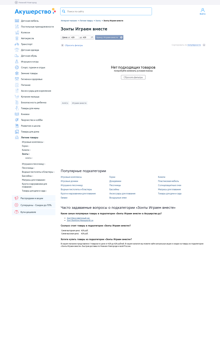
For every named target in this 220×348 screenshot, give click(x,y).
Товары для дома (26, 131)
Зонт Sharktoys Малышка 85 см (80, 220)
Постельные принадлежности (34, 26)
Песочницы (28, 168)
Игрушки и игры (26, 61)
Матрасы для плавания (34, 180)
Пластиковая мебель (168, 181)
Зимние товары (26, 73)
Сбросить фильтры (72, 45)
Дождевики (115, 181)
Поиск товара (64, 11)
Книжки (21, 114)
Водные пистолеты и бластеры (38, 172)
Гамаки (64, 197)
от (68, 37)
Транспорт (23, 44)
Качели (26, 150)
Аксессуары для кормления (32, 90)
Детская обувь (25, 55)
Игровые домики (69, 181)
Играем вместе (79, 103)
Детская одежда (26, 49)
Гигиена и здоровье (28, 79)
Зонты (26, 154)
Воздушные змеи (118, 197)
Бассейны (27, 176)
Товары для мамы (26, 108)
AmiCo (29, 158)
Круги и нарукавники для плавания (78, 193)
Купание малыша (26, 96)
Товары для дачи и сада (34, 190)
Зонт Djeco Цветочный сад (78, 218)
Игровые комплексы (33, 142)
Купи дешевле (25, 211)
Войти (203, 11)
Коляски (22, 32)
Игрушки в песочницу (33, 164)
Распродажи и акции (28, 198)
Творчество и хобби (28, 119)
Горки (25, 146)
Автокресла (24, 38)
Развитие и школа (27, 125)
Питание (22, 84)
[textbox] (106, 11)
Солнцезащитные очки (169, 185)
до (80, 37)
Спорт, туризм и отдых (29, 67)
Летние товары (26, 137)
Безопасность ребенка (30, 102)
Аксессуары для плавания (122, 193)
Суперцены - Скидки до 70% (33, 204)
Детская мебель (26, 20)
